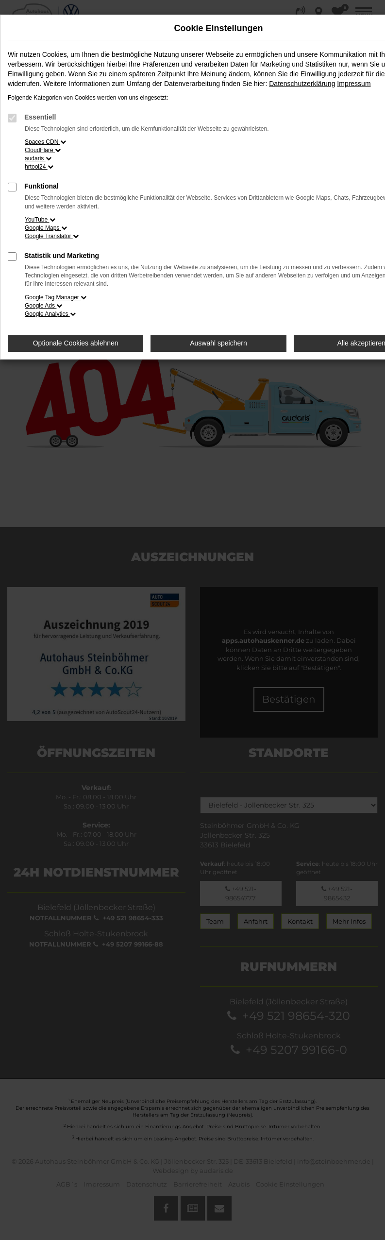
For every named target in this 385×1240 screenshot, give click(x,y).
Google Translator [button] (52, 236)
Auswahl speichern (218, 343)
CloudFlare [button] (43, 150)
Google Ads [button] (43, 305)
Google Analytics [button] (50, 313)
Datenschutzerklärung (302, 83)
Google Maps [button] (46, 227)
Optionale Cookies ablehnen (75, 343)
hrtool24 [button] (39, 166)
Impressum (353, 83)
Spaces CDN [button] (45, 141)
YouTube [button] (40, 219)
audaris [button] (38, 158)
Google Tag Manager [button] (55, 297)
